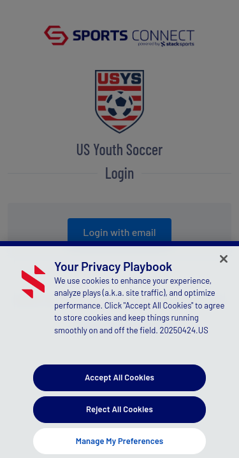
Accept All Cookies (119, 382)
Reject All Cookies (119, 413)
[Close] (224, 263)
